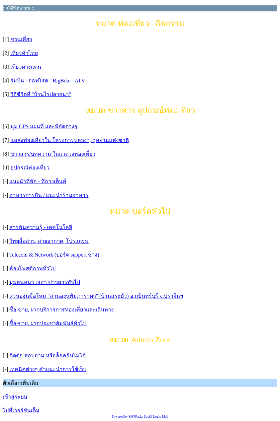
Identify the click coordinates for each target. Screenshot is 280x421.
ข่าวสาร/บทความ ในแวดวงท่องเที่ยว (52, 154)
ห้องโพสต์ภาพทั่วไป (32, 268)
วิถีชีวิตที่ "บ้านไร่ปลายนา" (40, 94)
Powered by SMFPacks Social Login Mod (140, 416)
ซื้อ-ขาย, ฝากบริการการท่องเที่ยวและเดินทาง (61, 309)
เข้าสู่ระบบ (15, 397)
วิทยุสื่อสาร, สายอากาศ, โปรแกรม (49, 241)
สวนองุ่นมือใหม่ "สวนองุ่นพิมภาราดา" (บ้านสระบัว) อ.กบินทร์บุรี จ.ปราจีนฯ (96, 296)
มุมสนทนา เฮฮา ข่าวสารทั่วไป (44, 282)
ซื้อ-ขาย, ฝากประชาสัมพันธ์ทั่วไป (47, 323)
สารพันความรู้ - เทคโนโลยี (40, 227)
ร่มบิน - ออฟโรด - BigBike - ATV (47, 80)
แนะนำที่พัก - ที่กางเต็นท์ (37, 181)
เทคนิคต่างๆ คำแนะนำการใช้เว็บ (47, 369)
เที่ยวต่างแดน (25, 67)
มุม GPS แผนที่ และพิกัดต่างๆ (43, 126)
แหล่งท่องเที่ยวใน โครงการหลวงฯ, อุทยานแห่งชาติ (69, 140)
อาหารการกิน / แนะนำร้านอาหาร (48, 195)
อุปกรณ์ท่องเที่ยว (30, 167)
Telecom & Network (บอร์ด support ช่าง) (54, 255)
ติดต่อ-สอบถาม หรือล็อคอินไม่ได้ (47, 355)
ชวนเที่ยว (21, 39)
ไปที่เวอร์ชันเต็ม (21, 410)
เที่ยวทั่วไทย (24, 53)
